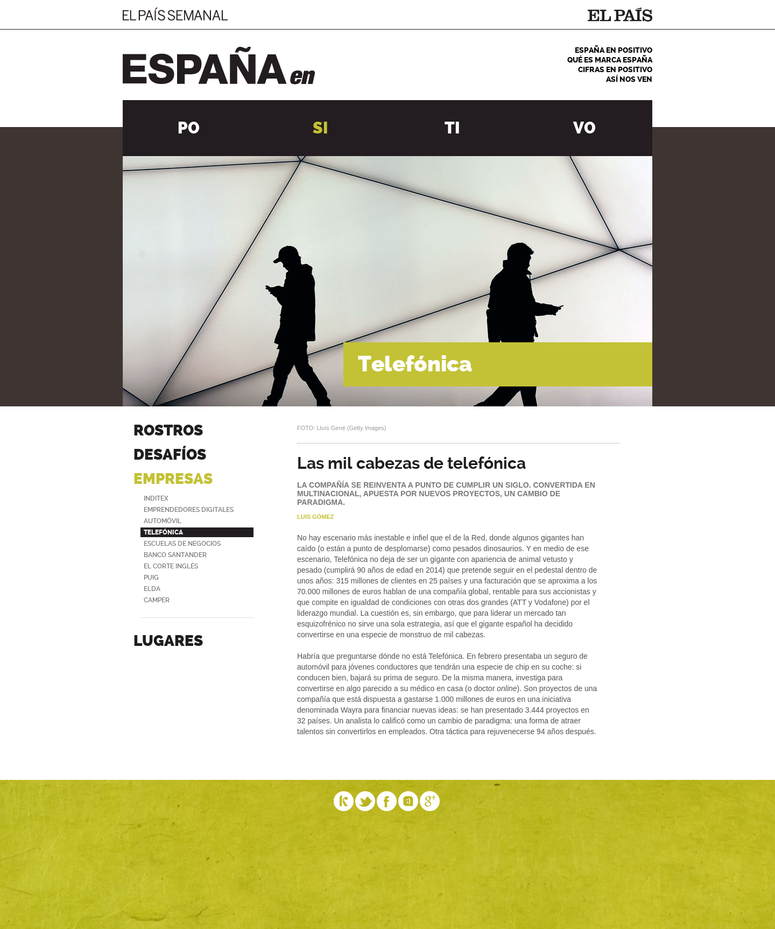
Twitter (365, 801)
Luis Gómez (315, 516)
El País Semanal (175, 14)
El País (620, 15)
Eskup (344, 801)
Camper (157, 600)
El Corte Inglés (171, 566)
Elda (152, 589)
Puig (151, 577)
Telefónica (163, 532)
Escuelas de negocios (182, 543)
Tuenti (408, 801)
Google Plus (430, 801)
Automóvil (162, 521)
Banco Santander (175, 555)
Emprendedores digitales (189, 509)
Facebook (387, 801)
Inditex (156, 498)
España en (219, 66)
